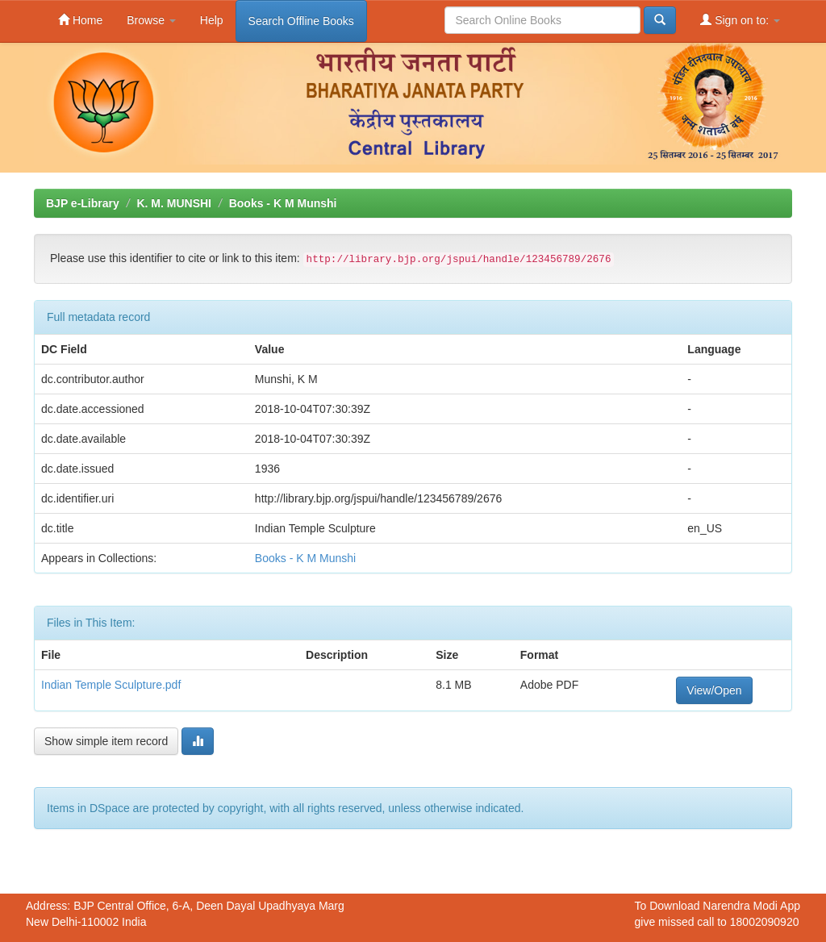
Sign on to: (740, 20)
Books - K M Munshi (283, 203)
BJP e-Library (82, 203)
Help (211, 20)
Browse (151, 20)
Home (80, 20)
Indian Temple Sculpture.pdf (111, 684)
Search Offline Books (301, 21)
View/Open (713, 690)
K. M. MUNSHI (173, 203)
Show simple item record (106, 741)
